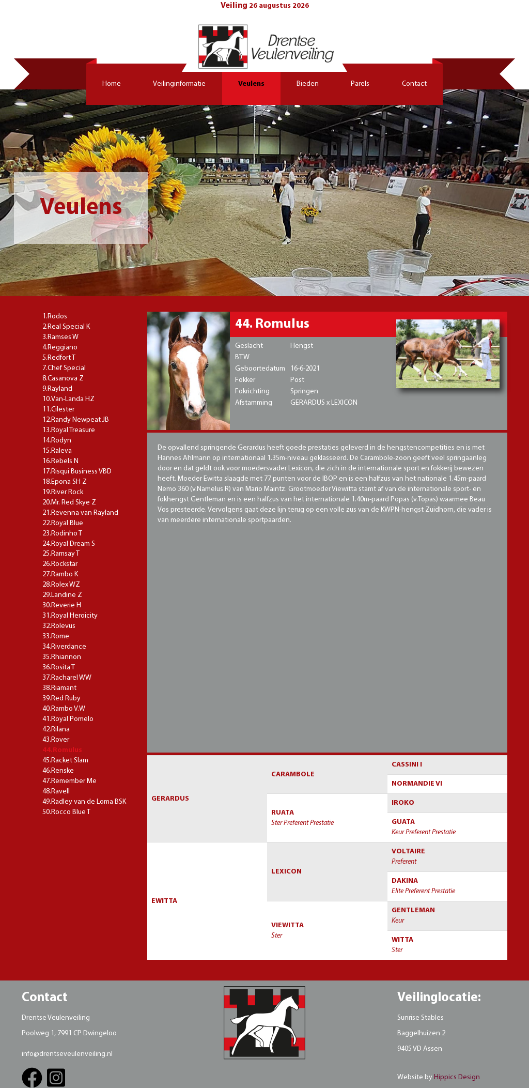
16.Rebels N (60, 461)
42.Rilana (56, 729)
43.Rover (55, 740)
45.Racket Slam (65, 760)
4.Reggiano (59, 347)
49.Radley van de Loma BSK (84, 802)
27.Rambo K (60, 574)
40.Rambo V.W (63, 709)
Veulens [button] (251, 84)
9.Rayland (57, 389)
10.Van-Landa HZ (68, 399)
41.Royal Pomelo (68, 719)
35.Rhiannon (61, 657)
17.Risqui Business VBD (77, 472)
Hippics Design (457, 1077)
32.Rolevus (58, 626)
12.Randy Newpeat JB (75, 420)
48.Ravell (56, 791)
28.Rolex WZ (61, 585)
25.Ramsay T (61, 554)
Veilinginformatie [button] (179, 84)
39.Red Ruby (61, 698)
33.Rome (55, 636)
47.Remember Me (69, 781)
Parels (360, 84)
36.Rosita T (58, 667)
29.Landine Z (62, 595)
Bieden (308, 84)
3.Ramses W (60, 337)
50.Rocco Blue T (66, 812)
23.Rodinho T (62, 534)
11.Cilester (58, 409)
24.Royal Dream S (68, 544)
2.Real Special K (66, 327)
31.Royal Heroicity (70, 616)
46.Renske (58, 771)
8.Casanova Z (63, 378)
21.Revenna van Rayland (80, 513)
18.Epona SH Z (64, 482)
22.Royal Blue (62, 523)
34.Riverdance (64, 647)
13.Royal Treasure (68, 430)
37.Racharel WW (66, 678)
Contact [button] (414, 84)
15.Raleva (57, 451)
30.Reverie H (61, 605)
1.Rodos (54, 316)
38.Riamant (59, 688)
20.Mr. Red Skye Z (69, 503)
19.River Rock (62, 492)
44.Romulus (62, 750)
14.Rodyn (56, 441)
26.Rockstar (59, 564)
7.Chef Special (64, 368)
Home (111, 84)
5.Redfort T (58, 358)
